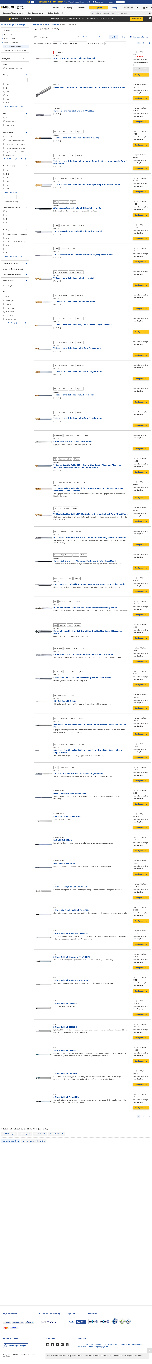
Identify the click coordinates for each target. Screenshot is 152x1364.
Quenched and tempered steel (15, 140)
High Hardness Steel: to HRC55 (15, 144)
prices (105, 37)
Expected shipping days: (96, 43)
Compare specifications (140, 37)
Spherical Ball (10, 125)
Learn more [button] (120, 2)
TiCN (7, 245)
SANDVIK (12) (10, 312)
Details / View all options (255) (13, 106)
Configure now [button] (141, 75)
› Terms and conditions (93, 1344)
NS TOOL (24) (10, 308)
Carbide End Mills (36, 25)
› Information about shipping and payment (92, 1347)
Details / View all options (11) (13, 256)
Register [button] (99, 8)
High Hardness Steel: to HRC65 (15, 152)
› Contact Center (137, 1344)
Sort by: (65, 43)
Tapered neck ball (11, 121)
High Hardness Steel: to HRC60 (15, 148)
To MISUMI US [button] (137, 19)
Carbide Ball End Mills (52, 25)
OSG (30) (9, 304)
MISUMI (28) (10, 301)
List (115, 37)
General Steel (10, 137)
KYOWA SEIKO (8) (11, 319)
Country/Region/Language (17, 1346)
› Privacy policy (108, 1344)
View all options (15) (10, 323)
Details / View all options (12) (13, 159)
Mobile (70, 1322)
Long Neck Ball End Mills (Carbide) (15, 50)
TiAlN (7, 238)
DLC (7, 249)
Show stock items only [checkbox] (14, 68)
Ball (7, 118)
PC (80, 1322)
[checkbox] (15, 84)
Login (115, 8)
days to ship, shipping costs (92, 37)
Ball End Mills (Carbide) (13, 46)
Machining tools (22, 25)
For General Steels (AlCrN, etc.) (15, 242)
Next (149, 43)
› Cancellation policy (122, 1344)
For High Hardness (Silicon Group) (16, 234)
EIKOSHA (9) (9, 316)
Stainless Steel (10, 155)
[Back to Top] (149, 1350)
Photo (124, 37)
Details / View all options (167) (13, 192)
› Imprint (80, 1344)
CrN (7, 253)
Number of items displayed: (42, 43)
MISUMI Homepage (7, 25)
